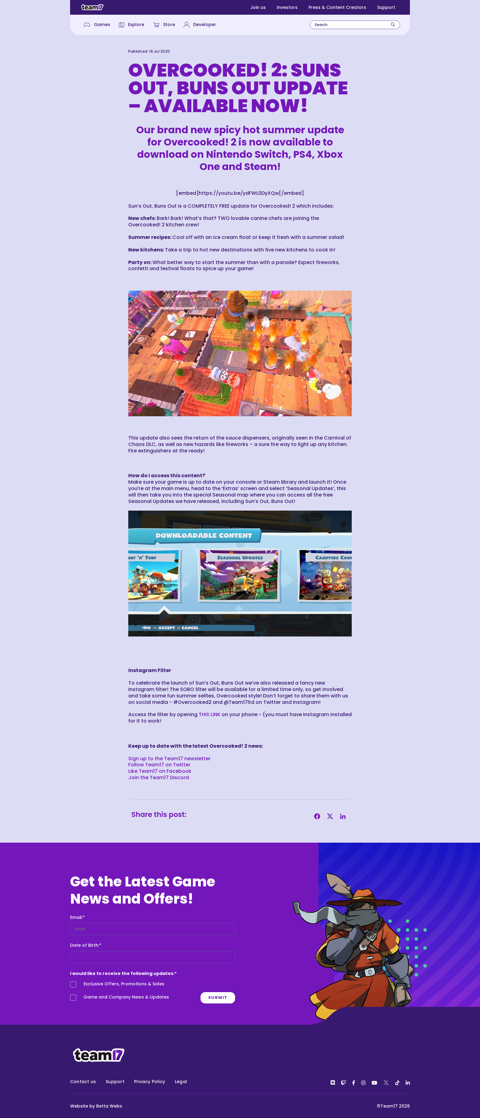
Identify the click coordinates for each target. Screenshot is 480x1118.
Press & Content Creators (337, 7)
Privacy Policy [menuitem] (149, 1081)
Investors (287, 7)
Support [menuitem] (115, 1081)
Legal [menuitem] (181, 1081)
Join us (258, 7)
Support (386, 7)
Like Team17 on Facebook (159, 771)
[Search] (393, 24)
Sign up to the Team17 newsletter (169, 758)
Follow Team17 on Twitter (159, 764)
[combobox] (355, 25)
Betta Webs (109, 1106)
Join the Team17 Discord (158, 777)
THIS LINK (209, 714)
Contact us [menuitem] (83, 1081)
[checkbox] (148, 992)
